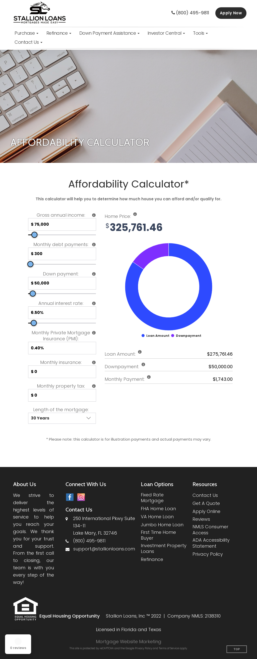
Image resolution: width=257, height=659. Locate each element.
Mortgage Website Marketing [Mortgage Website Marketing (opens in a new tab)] (128, 641)
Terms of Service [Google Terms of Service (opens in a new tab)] (169, 648)
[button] (26, 33)
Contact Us (205, 495)
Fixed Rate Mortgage (152, 498)
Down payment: (61, 274)
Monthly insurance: (61, 362)
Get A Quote (206, 503)
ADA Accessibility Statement (211, 543)
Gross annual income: (61, 215)
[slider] (34, 235)
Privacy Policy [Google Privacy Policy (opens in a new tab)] (143, 648)
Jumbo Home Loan (162, 525)
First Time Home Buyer (158, 535)
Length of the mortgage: (61, 410)
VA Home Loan (157, 517)
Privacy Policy (207, 554)
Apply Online (206, 511)
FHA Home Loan (158, 508)
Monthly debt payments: (60, 245)
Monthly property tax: (61, 386)
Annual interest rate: (60, 303)
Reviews (201, 519)
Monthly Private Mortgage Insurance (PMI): (61, 336)
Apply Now (231, 13)
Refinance (152, 559)
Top (237, 649)
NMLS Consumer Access (210, 530)
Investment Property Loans (163, 548)
